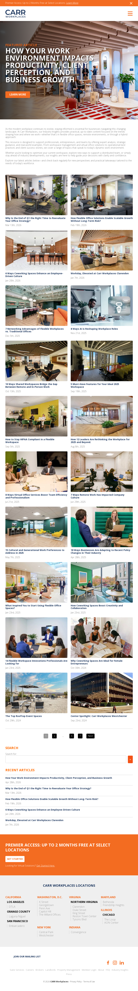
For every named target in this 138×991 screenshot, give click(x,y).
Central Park (46, 932)
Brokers (40, 970)
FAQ (108, 970)
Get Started (15, 858)
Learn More (72, 3)
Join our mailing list (27, 956)
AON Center (111, 922)
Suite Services (17, 970)
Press (69, 974)
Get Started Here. (45, 865)
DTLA (12, 906)
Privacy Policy (76, 982)
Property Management (68, 970)
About (101, 970)
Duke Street (79, 910)
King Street (79, 913)
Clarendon (79, 906)
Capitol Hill (45, 911)
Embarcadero (17, 926)
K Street (43, 902)
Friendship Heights (113, 905)
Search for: (11, 753)
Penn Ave (44, 908)
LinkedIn (122, 963)
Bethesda (108, 902)
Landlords (50, 970)
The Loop (110, 919)
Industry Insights (120, 970)
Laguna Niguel (17, 916)
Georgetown (46, 905)
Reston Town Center (85, 916)
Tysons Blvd (79, 919)
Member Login (89, 970)
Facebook (108, 963)
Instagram (115, 963)
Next (90, 735)
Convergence (78, 932)
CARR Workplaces (15, 14)
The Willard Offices (50, 914)
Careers (30, 970)
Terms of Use (89, 982)
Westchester (46, 935)
